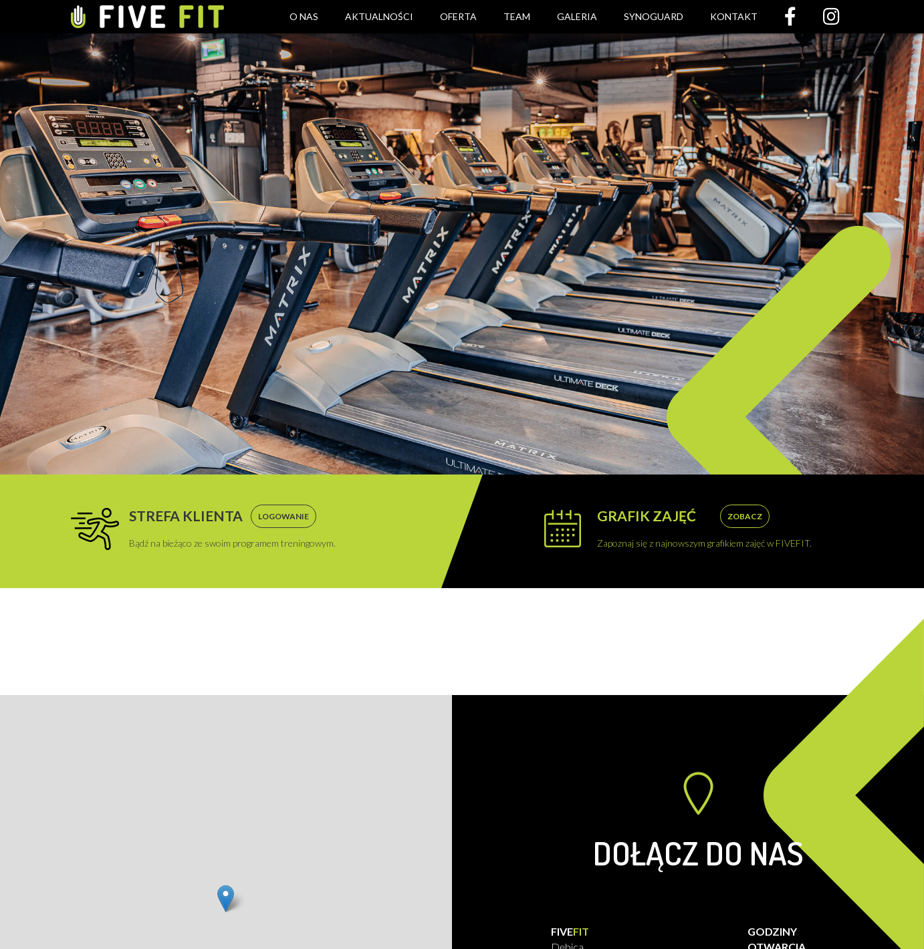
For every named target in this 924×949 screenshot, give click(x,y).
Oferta (458, 16)
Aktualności (379, 16)
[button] (225, 898)
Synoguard (653, 16)
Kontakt (734, 16)
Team (516, 16)
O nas (304, 16)
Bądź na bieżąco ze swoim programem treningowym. (232, 528)
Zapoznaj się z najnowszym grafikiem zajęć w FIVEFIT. (704, 528)
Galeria (577, 16)
